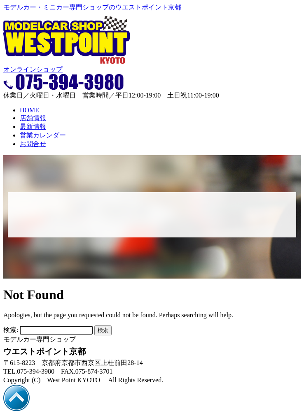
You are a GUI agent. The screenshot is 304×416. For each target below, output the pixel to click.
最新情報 (33, 126)
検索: (10, 329)
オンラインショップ (33, 69)
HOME (29, 110)
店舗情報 (33, 117)
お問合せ (33, 143)
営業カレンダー (43, 135)
